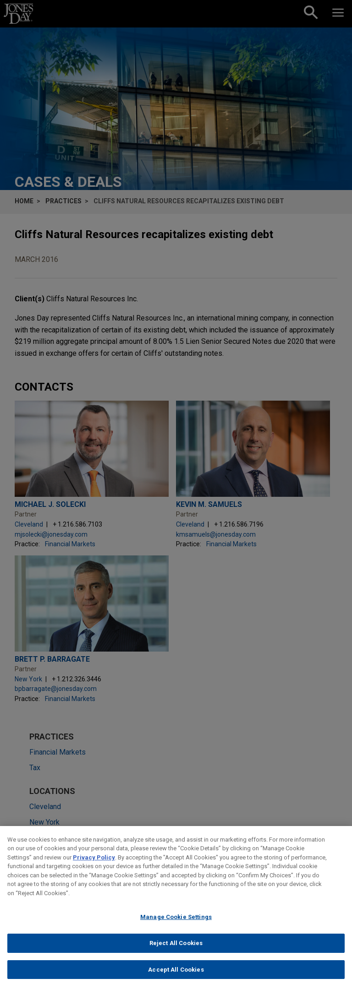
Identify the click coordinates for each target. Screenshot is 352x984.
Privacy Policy (94, 863)
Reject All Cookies (176, 949)
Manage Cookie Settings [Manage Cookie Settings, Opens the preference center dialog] (176, 922)
